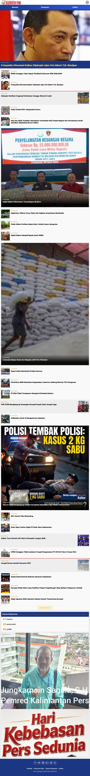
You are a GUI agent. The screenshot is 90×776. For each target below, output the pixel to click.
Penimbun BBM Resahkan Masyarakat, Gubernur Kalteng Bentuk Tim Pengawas (43, 382)
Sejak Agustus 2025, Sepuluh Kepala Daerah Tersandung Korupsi (37, 599)
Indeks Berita (45, 608)
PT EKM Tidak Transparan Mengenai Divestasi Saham (32, 393)
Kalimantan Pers (52, 771)
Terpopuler (45, 7)
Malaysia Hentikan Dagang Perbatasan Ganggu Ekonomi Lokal (26, 96)
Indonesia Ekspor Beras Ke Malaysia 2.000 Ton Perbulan (25, 360)
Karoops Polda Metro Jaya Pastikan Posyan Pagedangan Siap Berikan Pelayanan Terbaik (46, 588)
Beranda (15, 7)
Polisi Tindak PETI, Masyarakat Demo (25, 110)
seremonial (11, 624)
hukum (10, 619)
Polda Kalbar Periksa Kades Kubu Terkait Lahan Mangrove (34, 224)
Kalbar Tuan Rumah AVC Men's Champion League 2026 (23, 538)
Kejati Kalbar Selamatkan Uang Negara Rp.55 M (22, 202)
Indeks (74, 7)
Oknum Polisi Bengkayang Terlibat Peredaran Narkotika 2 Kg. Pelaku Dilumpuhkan (36, 505)
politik (9, 629)
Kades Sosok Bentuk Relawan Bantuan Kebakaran (31, 577)
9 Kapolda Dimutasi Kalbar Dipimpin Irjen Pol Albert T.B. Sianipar (39, 65)
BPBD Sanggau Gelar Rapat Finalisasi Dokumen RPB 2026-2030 (36, 74)
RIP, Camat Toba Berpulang (22, 516)
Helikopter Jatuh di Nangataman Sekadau (28, 418)
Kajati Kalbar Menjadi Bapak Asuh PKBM (27, 235)
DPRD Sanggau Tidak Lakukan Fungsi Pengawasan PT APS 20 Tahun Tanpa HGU (43, 552)
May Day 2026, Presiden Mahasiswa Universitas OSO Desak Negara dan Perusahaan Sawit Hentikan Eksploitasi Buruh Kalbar (47, 122)
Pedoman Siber (39, 768)
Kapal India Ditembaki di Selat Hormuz (26, 371)
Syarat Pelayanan (51, 768)
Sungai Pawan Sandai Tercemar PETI (16, 563)
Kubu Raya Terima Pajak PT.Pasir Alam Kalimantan (31, 527)
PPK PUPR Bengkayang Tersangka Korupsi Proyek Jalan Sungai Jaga (29, 404)
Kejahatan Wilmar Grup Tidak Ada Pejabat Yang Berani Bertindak (37, 213)
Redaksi (29, 768)
